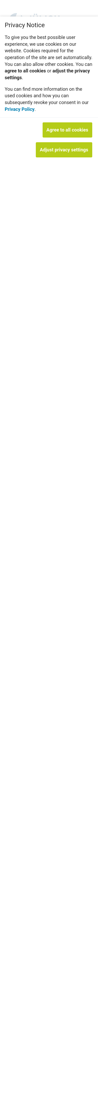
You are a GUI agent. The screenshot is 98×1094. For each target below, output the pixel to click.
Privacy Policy (19, 109)
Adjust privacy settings (64, 149)
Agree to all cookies (67, 130)
